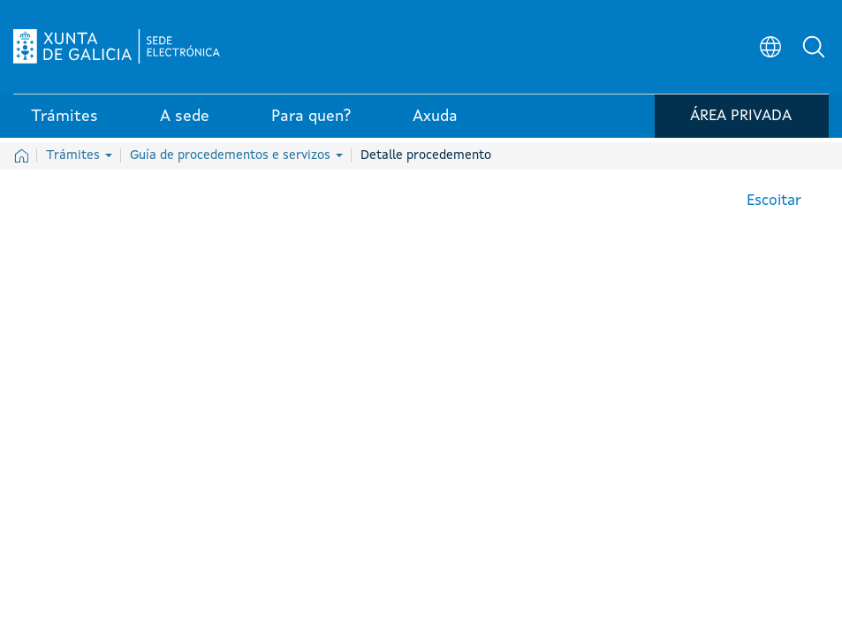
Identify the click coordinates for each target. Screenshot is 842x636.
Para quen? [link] (311, 123)
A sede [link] (184, 123)
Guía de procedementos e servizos (236, 155)
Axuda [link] (435, 123)
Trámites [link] (64, 123)
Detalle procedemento (425, 155)
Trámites (79, 155)
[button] (815, 49)
